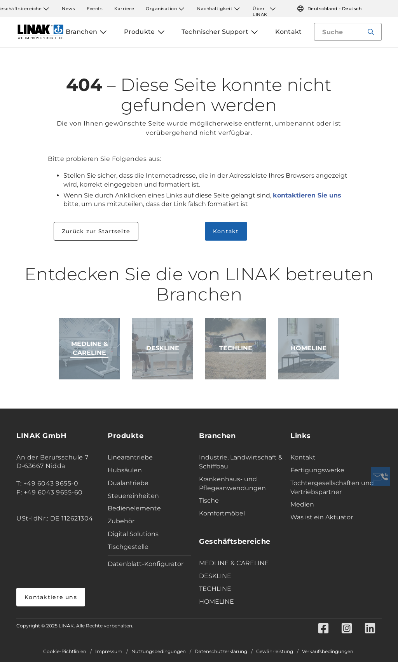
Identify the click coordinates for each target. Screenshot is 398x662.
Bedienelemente (134, 508)
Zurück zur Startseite (96, 231)
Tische (209, 500)
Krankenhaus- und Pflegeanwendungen (232, 483)
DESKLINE (215, 576)
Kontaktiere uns (50, 597)
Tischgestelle (128, 546)
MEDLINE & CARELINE (234, 563)
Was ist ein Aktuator (321, 517)
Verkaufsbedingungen (327, 651)
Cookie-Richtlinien (64, 651)
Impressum (108, 651)
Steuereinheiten (133, 496)
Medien (302, 504)
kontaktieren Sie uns (307, 195)
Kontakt (226, 231)
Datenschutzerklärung (221, 651)
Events (95, 8)
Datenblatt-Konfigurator (145, 564)
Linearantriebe (130, 457)
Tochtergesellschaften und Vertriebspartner (332, 487)
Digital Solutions (133, 534)
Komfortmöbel (222, 513)
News (68, 8)
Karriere (124, 8)
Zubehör (121, 521)
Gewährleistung (274, 651)
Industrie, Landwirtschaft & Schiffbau (241, 462)
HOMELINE (216, 601)
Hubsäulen (125, 470)
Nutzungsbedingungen (158, 651)
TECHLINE (215, 588)
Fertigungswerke (317, 470)
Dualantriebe (128, 483)
